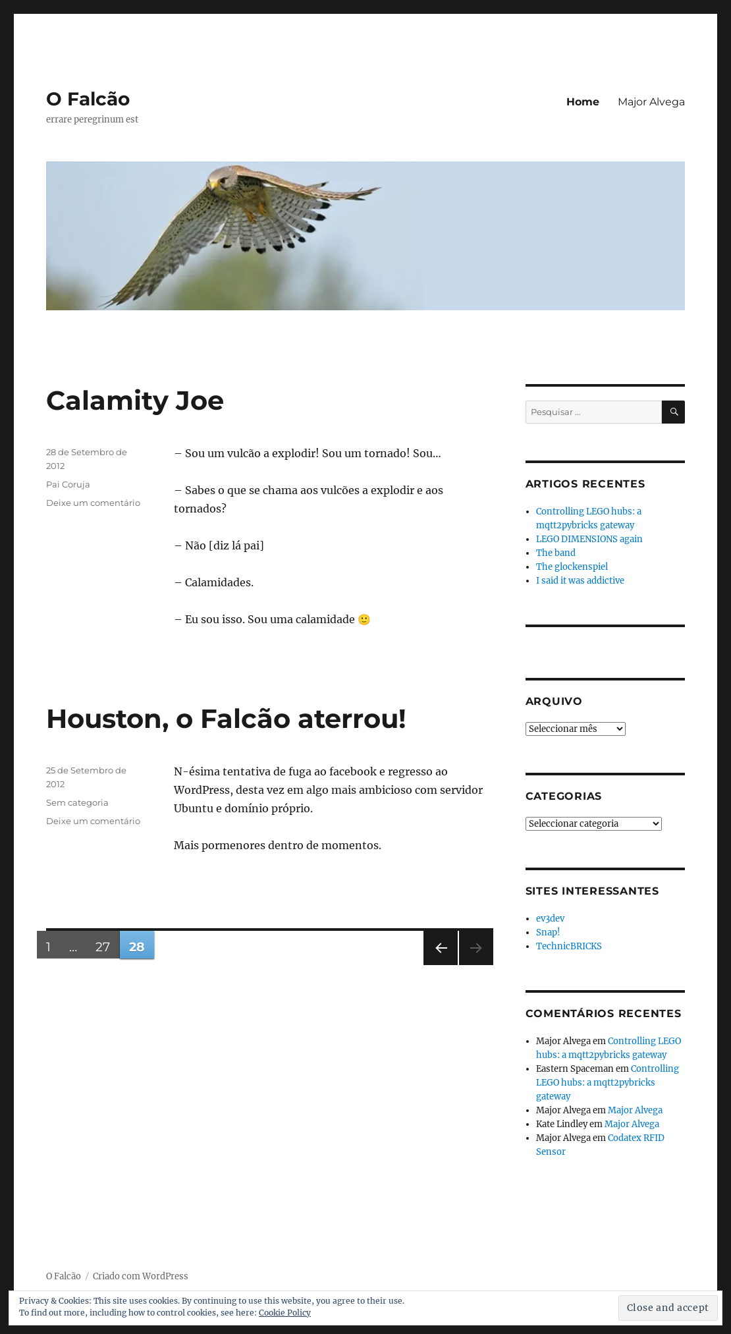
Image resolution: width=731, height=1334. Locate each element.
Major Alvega (651, 102)
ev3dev (550, 918)
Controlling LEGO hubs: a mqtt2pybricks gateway (607, 1082)
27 (107, 947)
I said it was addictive (580, 580)
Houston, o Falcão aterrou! (226, 718)
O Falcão (88, 99)
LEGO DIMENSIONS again (589, 539)
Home (582, 102)
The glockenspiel (572, 566)
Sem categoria (77, 802)
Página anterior (439, 964)
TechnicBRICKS (569, 946)
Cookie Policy (285, 1313)
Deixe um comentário (93, 502)
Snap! (548, 932)
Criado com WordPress (140, 1276)
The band (556, 553)
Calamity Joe (135, 400)
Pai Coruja (68, 484)
